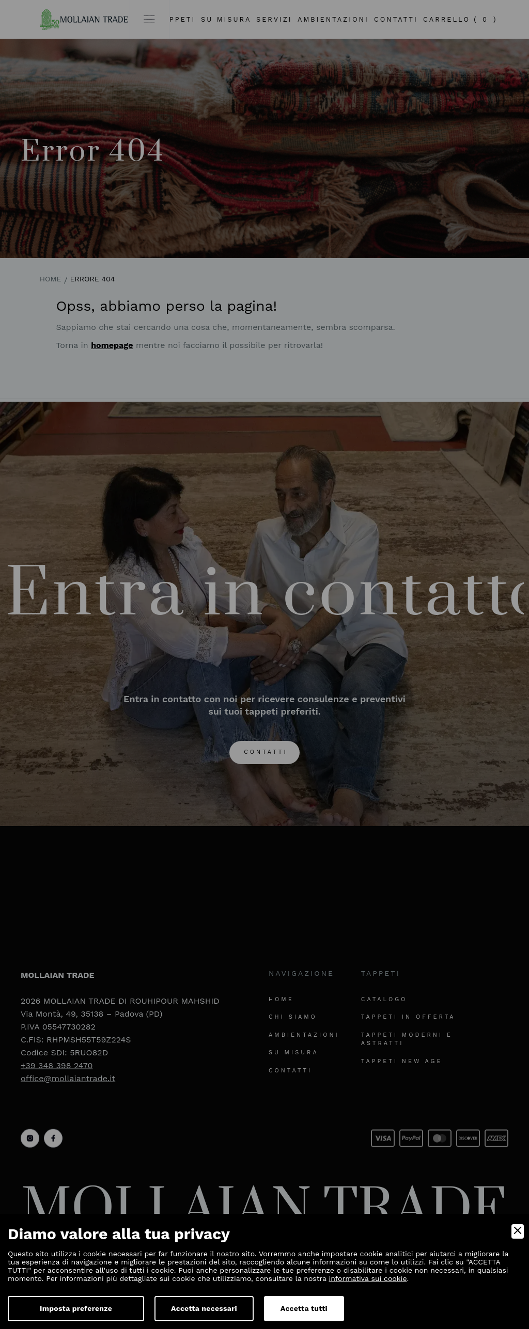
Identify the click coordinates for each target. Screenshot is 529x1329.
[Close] (517, 1231)
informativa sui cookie (368, 1278)
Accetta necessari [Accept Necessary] (204, 1308)
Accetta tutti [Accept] (304, 1308)
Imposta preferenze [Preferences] (76, 1308)
